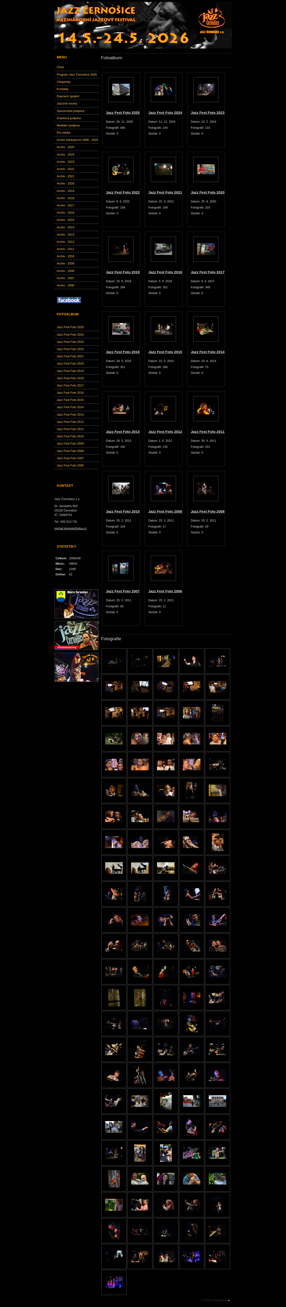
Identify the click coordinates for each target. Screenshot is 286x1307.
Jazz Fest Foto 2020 (70, 363)
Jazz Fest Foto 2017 (70, 385)
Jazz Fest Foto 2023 (70, 342)
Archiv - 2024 (65, 154)
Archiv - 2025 (65, 147)
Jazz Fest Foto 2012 (70, 422)
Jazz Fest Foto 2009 (70, 443)
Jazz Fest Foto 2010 (70, 436)
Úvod (60, 67)
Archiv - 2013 (65, 234)
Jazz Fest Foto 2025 (70, 327)
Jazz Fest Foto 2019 (70, 371)
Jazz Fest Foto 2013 (70, 414)
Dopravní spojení (68, 96)
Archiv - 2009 (65, 263)
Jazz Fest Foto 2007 (70, 458)
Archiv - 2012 (65, 241)
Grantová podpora (69, 118)
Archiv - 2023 (65, 161)
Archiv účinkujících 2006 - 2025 (77, 140)
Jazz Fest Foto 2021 (70, 356)
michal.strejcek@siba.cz (70, 528)
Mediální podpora (68, 125)
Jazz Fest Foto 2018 (70, 378)
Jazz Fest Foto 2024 (70, 334)
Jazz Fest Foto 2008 (70, 451)
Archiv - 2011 (65, 249)
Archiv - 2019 (65, 191)
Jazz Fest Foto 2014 (70, 407)
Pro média (63, 132)
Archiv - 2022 (65, 169)
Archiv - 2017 (65, 205)
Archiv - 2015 (65, 220)
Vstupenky (64, 81)
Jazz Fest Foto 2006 (70, 465)
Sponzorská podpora (70, 111)
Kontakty (62, 89)
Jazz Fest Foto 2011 (70, 429)
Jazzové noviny (67, 103)
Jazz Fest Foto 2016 (70, 392)
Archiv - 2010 (65, 256)
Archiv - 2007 (65, 278)
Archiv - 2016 (65, 212)
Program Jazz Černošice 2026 (77, 74)
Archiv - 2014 (65, 227)
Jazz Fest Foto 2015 (70, 400)
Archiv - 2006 (65, 285)
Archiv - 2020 (65, 183)
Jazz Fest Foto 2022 (70, 349)
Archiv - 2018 (65, 198)
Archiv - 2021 (65, 176)
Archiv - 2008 (65, 271)
